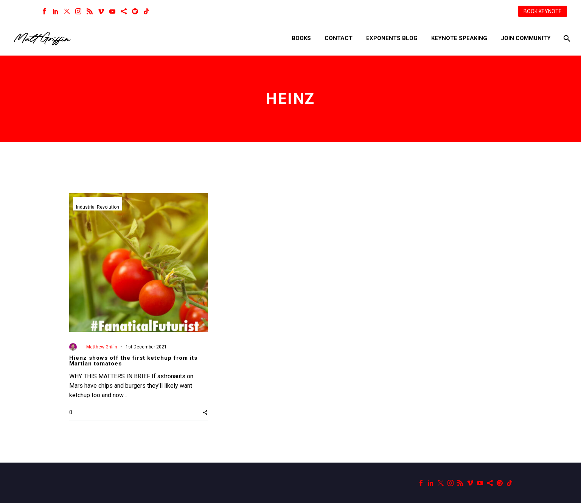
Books (301, 38)
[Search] (566, 38)
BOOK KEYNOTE (543, 11)
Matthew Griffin (101, 347)
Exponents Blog (392, 38)
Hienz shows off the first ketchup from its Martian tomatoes (133, 360)
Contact (339, 38)
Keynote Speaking (459, 38)
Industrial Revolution (97, 207)
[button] (205, 412)
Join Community (526, 38)
